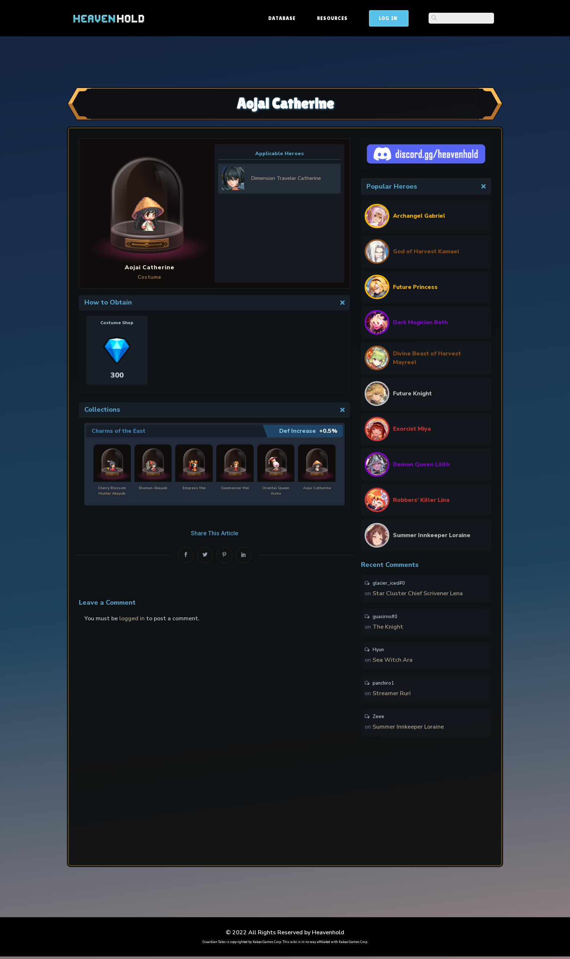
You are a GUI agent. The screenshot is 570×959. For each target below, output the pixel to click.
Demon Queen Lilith (421, 464)
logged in (132, 618)
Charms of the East (119, 431)
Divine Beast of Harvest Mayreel (427, 358)
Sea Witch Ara (393, 661)
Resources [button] (388, 18)
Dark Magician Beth (420, 322)
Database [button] (337, 18)
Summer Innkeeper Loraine (431, 535)
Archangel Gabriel (419, 216)
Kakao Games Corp (267, 944)
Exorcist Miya (412, 429)
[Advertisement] (285, 60)
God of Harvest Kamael (426, 251)
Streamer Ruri (392, 695)
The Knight (388, 628)
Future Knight (412, 394)
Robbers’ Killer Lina (421, 500)
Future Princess (415, 287)
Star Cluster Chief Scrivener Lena (418, 594)
